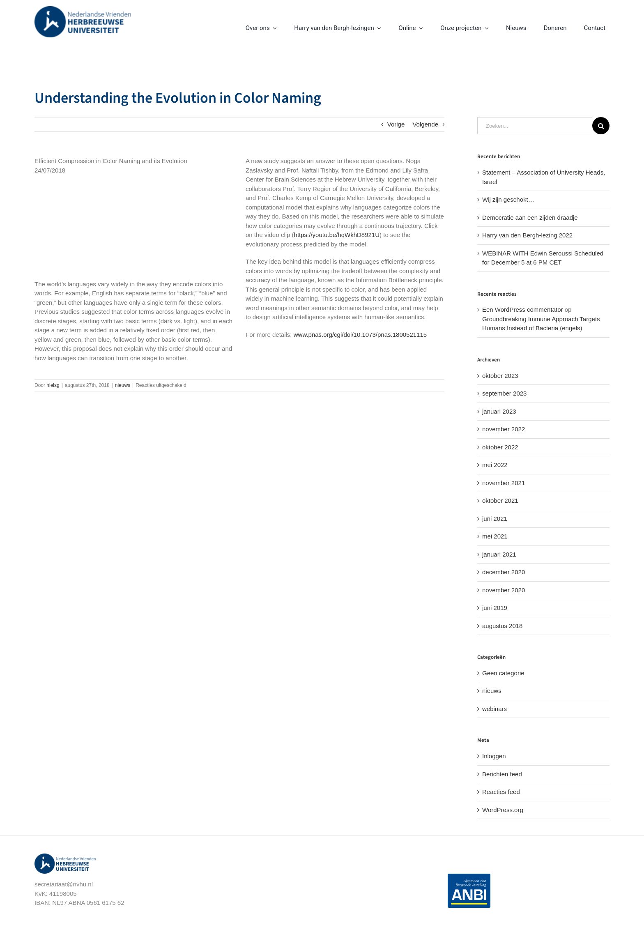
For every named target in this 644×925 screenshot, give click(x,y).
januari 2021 (499, 554)
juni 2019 (494, 607)
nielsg (52, 385)
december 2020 (503, 571)
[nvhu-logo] (82, 9)
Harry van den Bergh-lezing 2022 (527, 235)
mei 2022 (495, 464)
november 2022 (503, 429)
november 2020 (503, 590)
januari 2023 (499, 411)
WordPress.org (502, 809)
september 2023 (504, 393)
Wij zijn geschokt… (508, 199)
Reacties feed (501, 791)
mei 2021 (495, 536)
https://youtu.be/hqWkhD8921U (337, 234)
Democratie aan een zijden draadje (530, 217)
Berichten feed (502, 774)
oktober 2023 (500, 375)
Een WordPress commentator (522, 309)
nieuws (122, 385)
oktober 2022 (500, 447)
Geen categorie (503, 673)
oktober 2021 (500, 500)
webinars (494, 708)
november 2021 (503, 482)
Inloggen (494, 755)
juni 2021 (494, 518)
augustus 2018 (502, 625)
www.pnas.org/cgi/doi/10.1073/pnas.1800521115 (360, 334)
